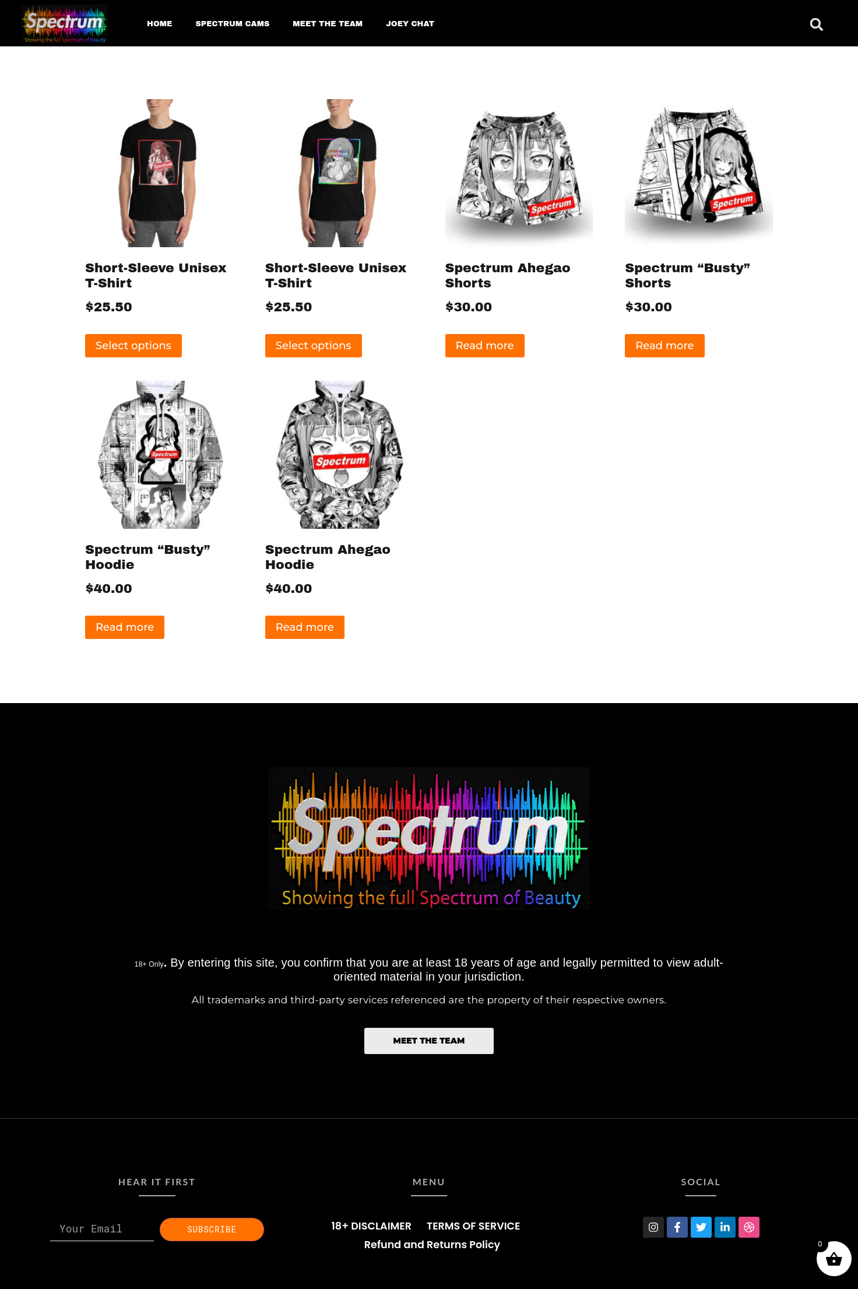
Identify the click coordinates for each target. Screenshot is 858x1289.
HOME (159, 24)
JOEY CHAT (410, 24)
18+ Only (149, 964)
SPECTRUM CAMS (232, 24)
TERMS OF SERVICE (473, 1226)
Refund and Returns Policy (432, 1245)
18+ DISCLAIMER (372, 1226)
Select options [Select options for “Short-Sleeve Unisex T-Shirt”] (133, 345)
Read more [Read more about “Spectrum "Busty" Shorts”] (664, 345)
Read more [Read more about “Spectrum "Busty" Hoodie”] (125, 627)
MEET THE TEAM (328, 24)
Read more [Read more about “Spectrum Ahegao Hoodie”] (305, 627)
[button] (817, 24)
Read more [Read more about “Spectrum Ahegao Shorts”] (485, 345)
